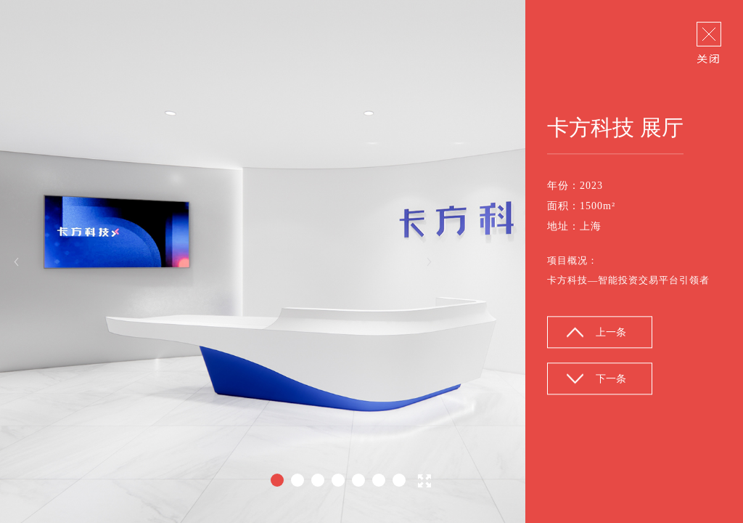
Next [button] (429, 262)
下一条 (611, 379)
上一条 (611, 333)
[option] (371, 261)
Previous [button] (16, 262)
